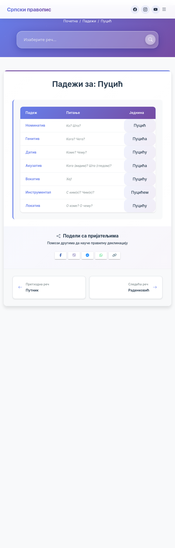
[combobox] (87, 39)
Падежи (89, 21)
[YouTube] (155, 9)
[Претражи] (150, 39)
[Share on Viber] (74, 255)
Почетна (70, 21)
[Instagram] (144, 9)
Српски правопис (29, 9)
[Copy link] (114, 255)
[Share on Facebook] (61, 255)
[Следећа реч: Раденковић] (126, 287)
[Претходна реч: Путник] (49, 287)
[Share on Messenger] (87, 255)
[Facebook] (134, 9)
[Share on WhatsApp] (101, 255)
